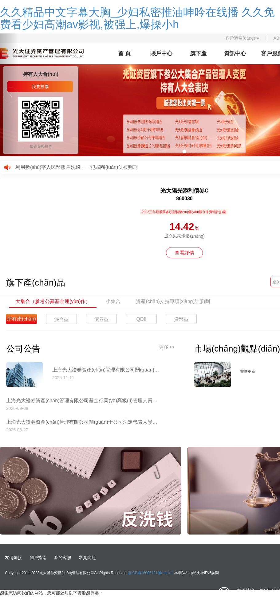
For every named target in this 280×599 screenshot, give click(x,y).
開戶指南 (38, 557)
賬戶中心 (161, 53)
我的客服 (62, 557)
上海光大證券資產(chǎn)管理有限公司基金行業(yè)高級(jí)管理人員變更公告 (83, 400)
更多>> (167, 347)
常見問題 (87, 557)
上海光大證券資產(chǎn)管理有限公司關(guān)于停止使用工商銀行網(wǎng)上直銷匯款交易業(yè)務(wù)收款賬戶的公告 (106, 369)
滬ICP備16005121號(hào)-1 (150, 573)
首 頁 (124, 53)
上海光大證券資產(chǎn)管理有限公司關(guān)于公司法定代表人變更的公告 (83, 422)
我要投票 (40, 86)
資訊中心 (235, 53)
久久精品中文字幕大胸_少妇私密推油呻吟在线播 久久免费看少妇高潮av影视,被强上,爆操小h (137, 18)
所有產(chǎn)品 (21, 320)
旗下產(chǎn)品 (198, 57)
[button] (9, 94)
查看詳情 (184, 252)
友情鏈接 (13, 557)
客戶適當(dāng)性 (242, 38)
